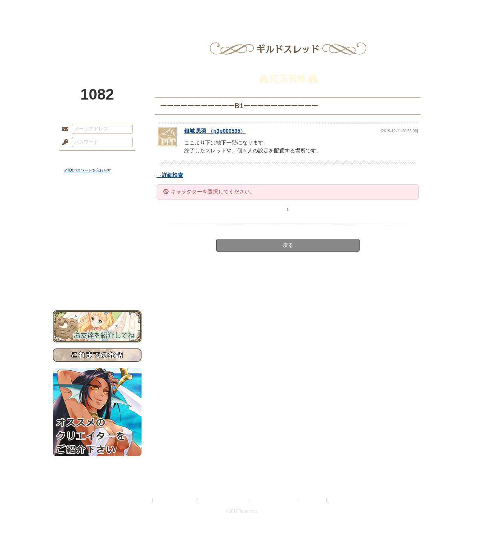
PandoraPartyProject (97, 41)
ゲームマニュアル (97, 232)
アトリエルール (97, 253)
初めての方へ (97, 273)
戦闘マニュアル (97, 262)
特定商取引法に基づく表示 (223, 500)
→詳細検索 (170, 175)
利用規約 (142, 500)
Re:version (340, 500)
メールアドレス (63, 129)
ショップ (348, 9)
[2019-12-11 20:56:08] (399, 131)
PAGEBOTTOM (464, 513)
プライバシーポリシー (175, 500)
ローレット (188, 9)
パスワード (63, 142)
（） (215, 131)
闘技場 (402, 9)
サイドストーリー (97, 219)
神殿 (134, 9)
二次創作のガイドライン (273, 500)
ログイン (79, 158)
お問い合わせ (97, 286)
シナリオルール (97, 243)
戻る (288, 245)
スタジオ (295, 9)
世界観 (97, 205)
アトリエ (241, 9)
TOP (80, 9)
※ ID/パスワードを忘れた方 (87, 170)
